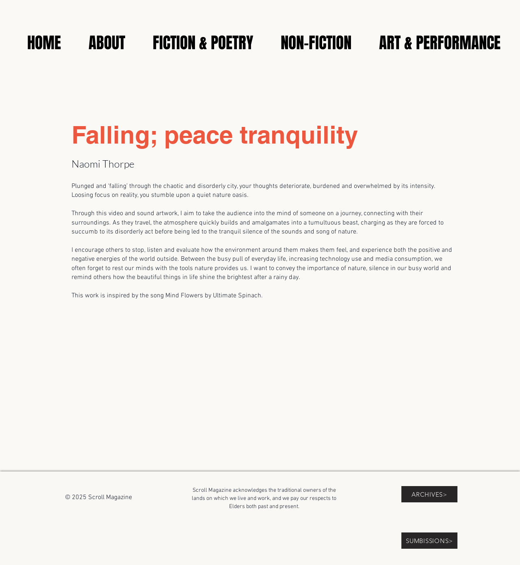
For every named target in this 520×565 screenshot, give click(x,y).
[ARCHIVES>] (429, 494)
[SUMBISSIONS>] (429, 540)
